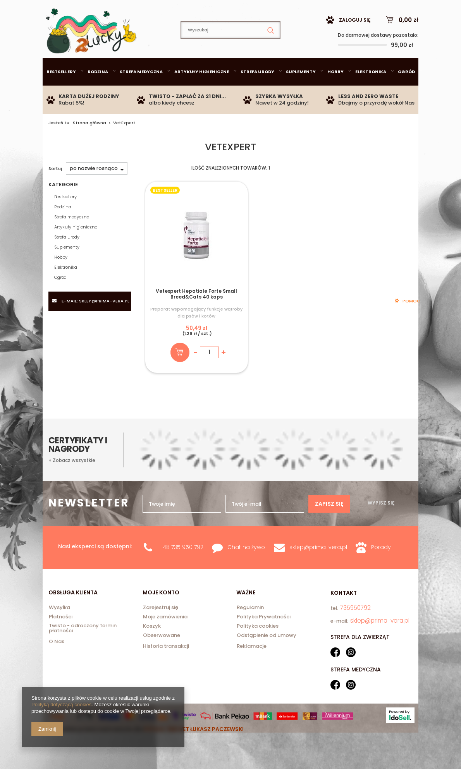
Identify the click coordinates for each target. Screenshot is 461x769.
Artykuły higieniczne (201, 91)
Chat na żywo (246, 576)
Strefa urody (257, 91)
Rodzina (98, 91)
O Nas (56, 671)
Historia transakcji (166, 675)
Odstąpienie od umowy (266, 665)
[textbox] (231, 49)
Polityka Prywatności (264, 647)
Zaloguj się (354, 39)
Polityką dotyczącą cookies (61, 704)
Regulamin (250, 637)
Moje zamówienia (165, 647)
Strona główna (89, 142)
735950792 (175, 10)
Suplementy (301, 91)
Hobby (335, 91)
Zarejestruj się (160, 637)
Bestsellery (61, 91)
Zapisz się (329, 470)
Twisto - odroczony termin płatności (83, 658)
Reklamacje (252, 675)
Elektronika (370, 91)
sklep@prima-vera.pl (98, 9)
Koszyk (152, 656)
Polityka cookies (258, 656)
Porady (381, 576)
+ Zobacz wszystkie (71, 535)
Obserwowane (161, 665)
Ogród (406, 91)
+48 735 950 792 (181, 576)
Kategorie (63, 204)
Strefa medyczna (141, 91)
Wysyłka (59, 637)
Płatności (60, 647)
